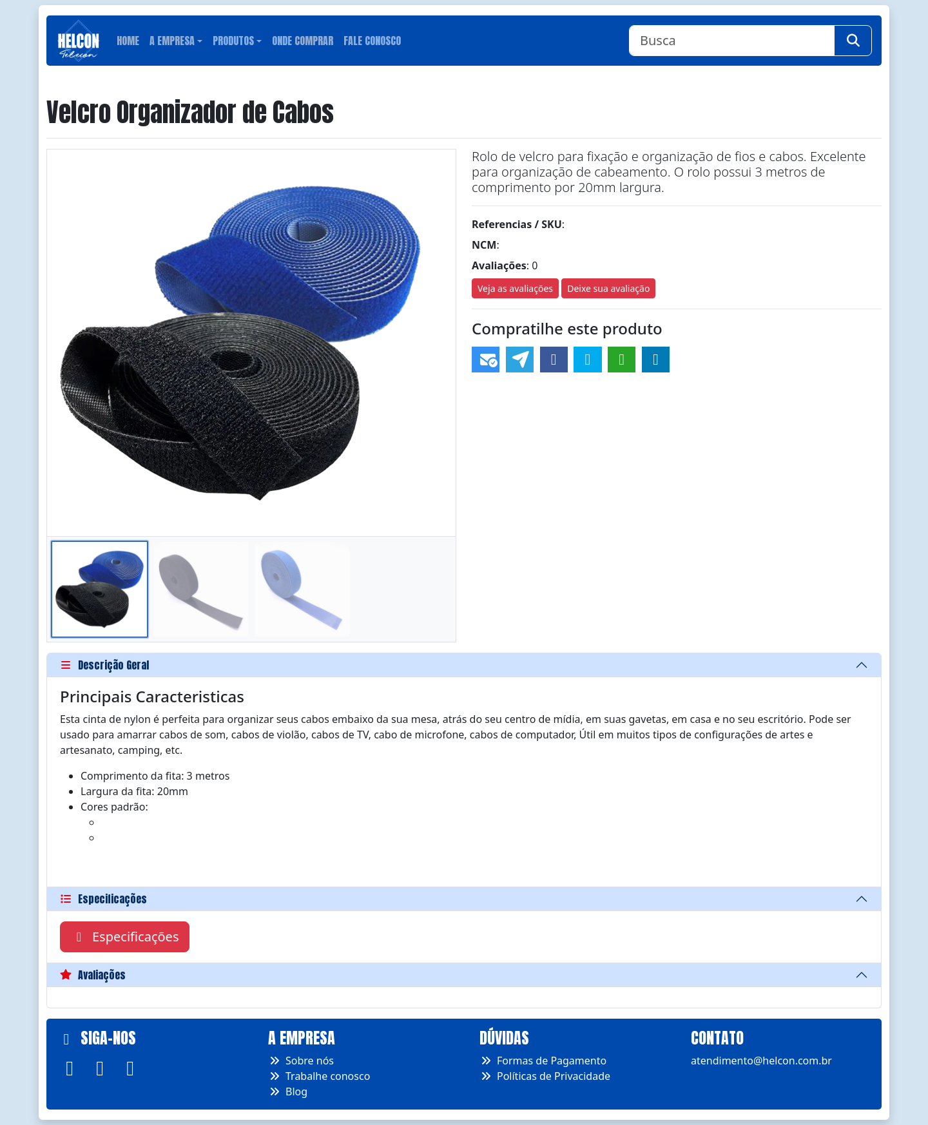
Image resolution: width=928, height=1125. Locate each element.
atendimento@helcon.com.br (761, 1060)
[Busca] (732, 40)
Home (128, 40)
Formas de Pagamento (542, 1060)
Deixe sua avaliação (608, 288)
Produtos (233, 40)
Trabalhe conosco (319, 1076)
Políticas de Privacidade (544, 1076)
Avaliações (93, 975)
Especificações (103, 899)
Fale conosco (372, 40)
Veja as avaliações (515, 288)
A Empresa (172, 40)
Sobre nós (301, 1060)
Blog (287, 1091)
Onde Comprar (302, 40)
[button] (440, 343)
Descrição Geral (104, 665)
